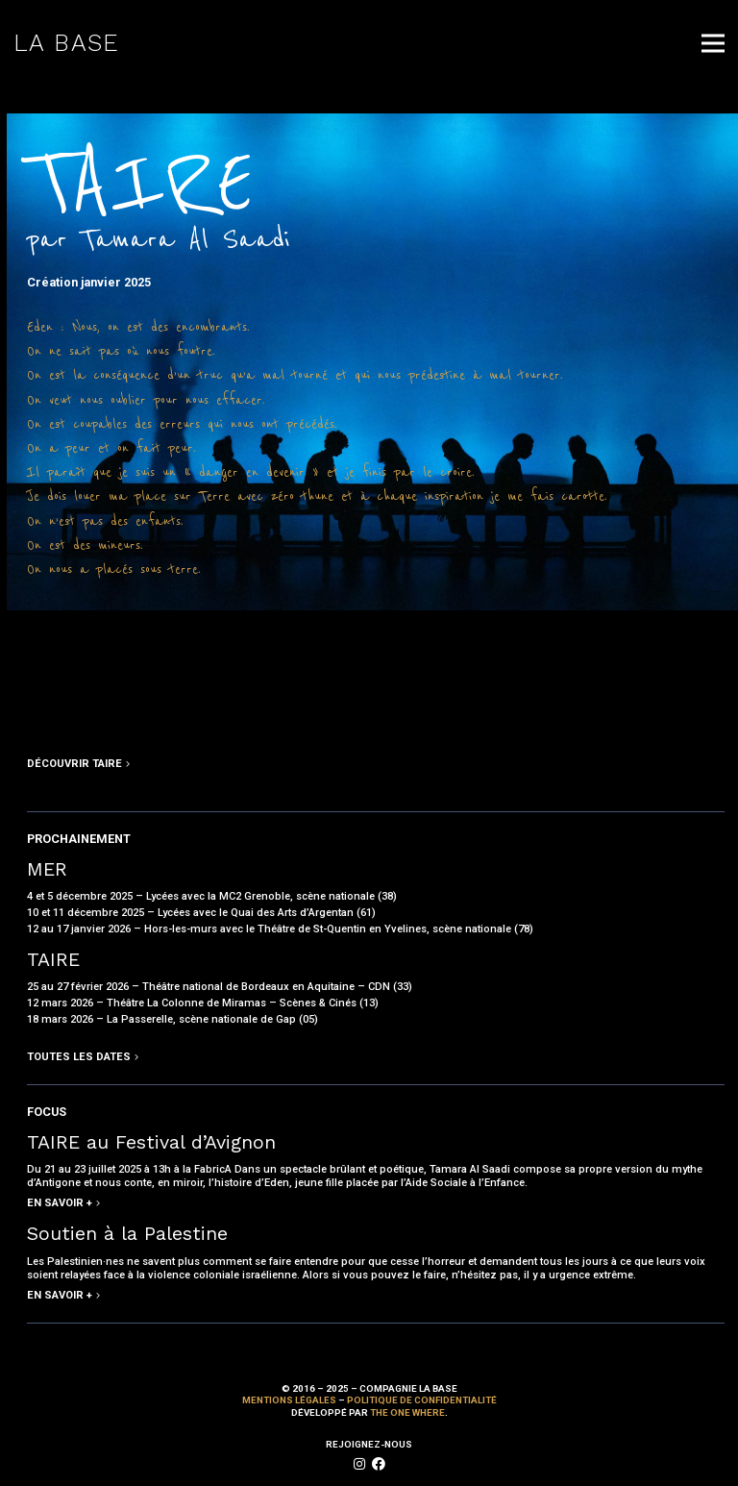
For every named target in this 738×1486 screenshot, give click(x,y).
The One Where (407, 1412)
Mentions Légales (289, 1400)
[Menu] (713, 43)
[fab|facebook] (378, 1464)
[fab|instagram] (359, 1464)
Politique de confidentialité (422, 1400)
